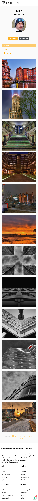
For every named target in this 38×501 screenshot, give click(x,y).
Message (24, 38)
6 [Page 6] (24, 436)
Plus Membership (25, 480)
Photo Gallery (5, 474)
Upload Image (5, 480)
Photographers (24, 477)
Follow (12, 38)
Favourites (8, 53)
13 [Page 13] (17, 438)
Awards (7, 49)
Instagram (23, 492)
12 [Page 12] (14, 438)
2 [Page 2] (15, 436)
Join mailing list (25, 490)
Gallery (7, 45)
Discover (4, 477)
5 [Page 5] (22, 436)
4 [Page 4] (20, 436)
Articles (22, 474)
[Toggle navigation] (33, 3)
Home (3, 472)
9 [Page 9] (31, 436)
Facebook (23, 495)
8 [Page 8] (29, 436)
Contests (23, 472)
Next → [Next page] (22, 438)
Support (3, 492)
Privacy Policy (5, 498)
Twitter (22, 498)
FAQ (2, 490)
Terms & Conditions (7, 495)
